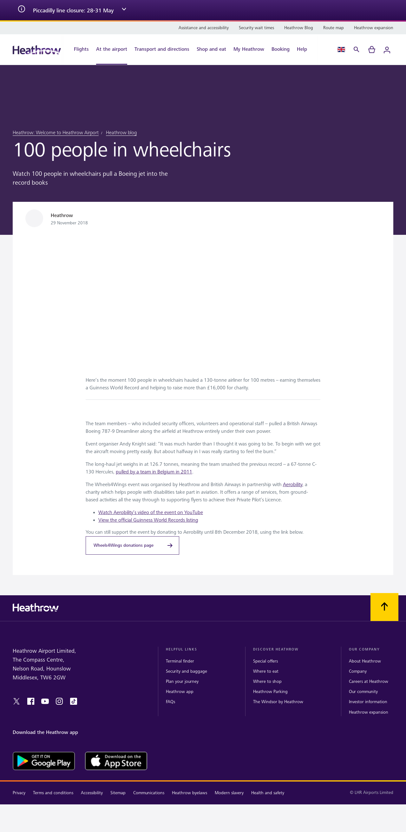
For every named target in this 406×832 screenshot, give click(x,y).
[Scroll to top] (384, 607)
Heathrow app (179, 691)
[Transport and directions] (162, 49)
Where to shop (267, 681)
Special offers (265, 661)
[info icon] (21, 10)
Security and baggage (186, 671)
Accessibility (92, 793)
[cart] (371, 49)
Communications (148, 793)
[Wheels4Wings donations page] (132, 545)
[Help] (305, 49)
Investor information (368, 701)
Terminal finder (180, 661)
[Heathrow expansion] (373, 28)
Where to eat (265, 671)
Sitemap (118, 793)
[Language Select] (341, 49)
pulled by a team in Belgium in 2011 (154, 472)
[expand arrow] (124, 10)
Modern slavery (229, 793)
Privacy (19, 793)
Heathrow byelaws (189, 793)
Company (358, 671)
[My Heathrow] (249, 49)
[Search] (356, 49)
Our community (363, 691)
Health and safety (267, 793)
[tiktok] (73, 701)
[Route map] (333, 28)
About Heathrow (365, 661)
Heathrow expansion (368, 712)
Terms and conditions (53, 793)
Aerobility (292, 485)
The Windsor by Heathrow (278, 701)
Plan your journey (182, 681)
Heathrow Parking (270, 691)
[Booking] (280, 49)
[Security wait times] (256, 28)
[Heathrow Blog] (298, 28)
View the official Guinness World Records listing (148, 520)
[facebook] (31, 701)
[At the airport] (112, 49)
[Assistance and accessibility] (204, 28)
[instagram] (59, 701)
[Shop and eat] (211, 49)
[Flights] (78, 49)
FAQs (170, 701)
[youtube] (45, 701)
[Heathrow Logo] (37, 49)
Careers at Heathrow (368, 681)
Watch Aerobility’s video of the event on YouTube (150, 513)
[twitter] (16, 701)
